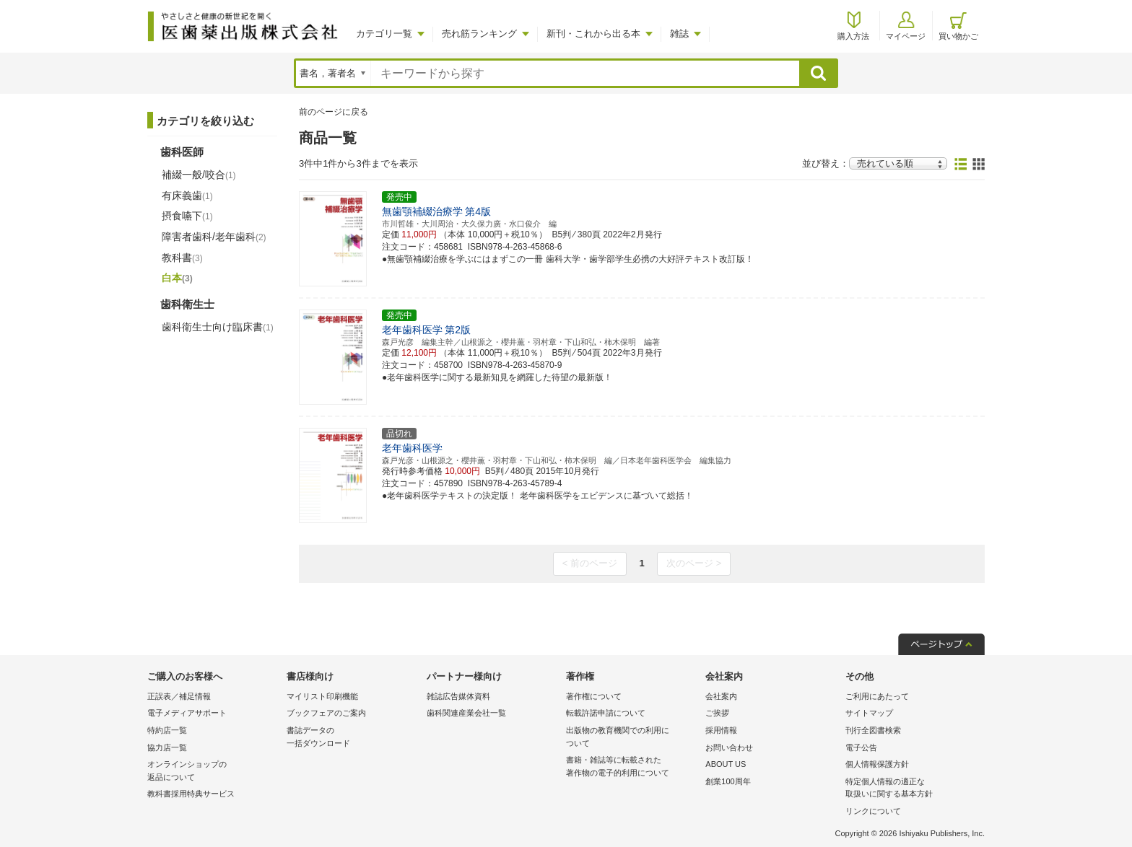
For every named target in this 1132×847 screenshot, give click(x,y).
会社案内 (721, 696)
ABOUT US (725, 764)
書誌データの (353, 738)
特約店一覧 (167, 730)
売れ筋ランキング (479, 33)
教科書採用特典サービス (191, 793)
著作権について (594, 696)
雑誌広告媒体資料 (458, 696)
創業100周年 (727, 781)
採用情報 (721, 730)
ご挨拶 (717, 712)
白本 (177, 278)
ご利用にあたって (877, 696)
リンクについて (873, 811)
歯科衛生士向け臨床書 (218, 327)
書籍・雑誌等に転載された (632, 767)
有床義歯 (187, 195)
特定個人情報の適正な (911, 789)
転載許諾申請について (605, 712)
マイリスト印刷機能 (322, 696)
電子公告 (861, 747)
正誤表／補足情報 (179, 696)
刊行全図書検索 (873, 730)
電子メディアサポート (187, 712)
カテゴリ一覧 (384, 33)
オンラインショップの (213, 772)
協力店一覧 (167, 747)
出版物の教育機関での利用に (632, 738)
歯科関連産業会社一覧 (466, 712)
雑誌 (679, 33)
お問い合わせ (729, 747)
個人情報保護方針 (877, 764)
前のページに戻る (333, 112)
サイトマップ (869, 712)
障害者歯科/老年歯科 (214, 236)
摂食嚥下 (187, 215)
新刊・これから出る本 (593, 33)
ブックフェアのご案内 (326, 712)
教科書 (182, 257)
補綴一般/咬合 (199, 174)
